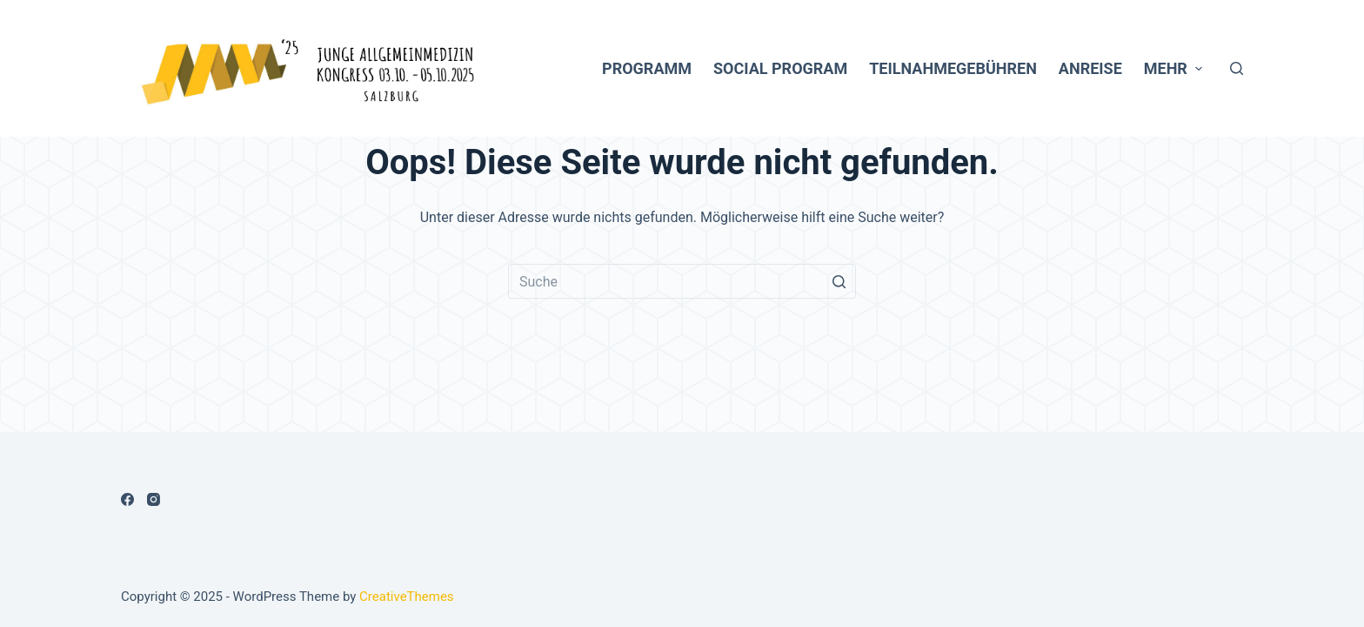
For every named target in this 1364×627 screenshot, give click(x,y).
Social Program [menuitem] (780, 68)
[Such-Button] (838, 281)
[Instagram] (153, 499)
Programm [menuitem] (647, 68)
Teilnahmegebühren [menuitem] (953, 68)
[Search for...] (682, 281)
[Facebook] (127, 499)
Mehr (1175, 68)
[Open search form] (1236, 68)
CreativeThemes (406, 596)
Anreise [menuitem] (1090, 68)
